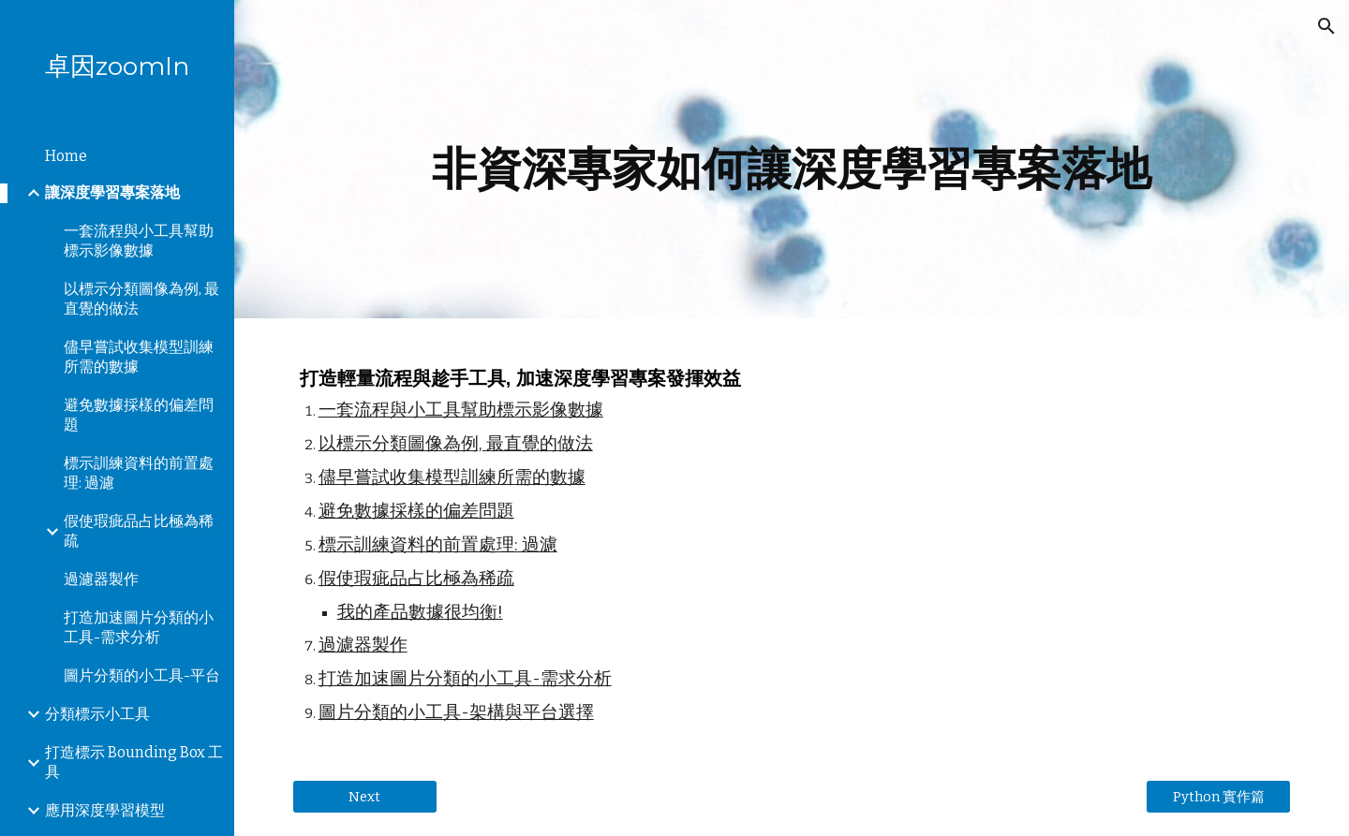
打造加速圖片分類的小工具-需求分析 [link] (139, 627)
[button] (1326, 26)
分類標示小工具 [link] (97, 714)
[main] (792, 159)
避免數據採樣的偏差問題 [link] (139, 414)
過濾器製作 (363, 645)
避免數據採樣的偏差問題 (416, 511)
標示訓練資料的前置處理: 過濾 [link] (139, 472)
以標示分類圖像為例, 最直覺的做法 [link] (141, 298)
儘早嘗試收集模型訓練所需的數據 (452, 477)
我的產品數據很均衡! (420, 612)
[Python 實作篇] (1218, 796)
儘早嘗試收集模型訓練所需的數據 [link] (139, 356)
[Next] (365, 796)
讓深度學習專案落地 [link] (112, 192)
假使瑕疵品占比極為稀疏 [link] (139, 531)
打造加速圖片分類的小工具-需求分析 (465, 678)
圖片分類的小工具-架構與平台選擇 (456, 712)
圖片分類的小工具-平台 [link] (142, 675)
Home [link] (66, 156)
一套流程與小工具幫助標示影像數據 (461, 410)
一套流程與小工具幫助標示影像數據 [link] (139, 240)
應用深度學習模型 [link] (105, 810)
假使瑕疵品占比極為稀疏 (416, 578)
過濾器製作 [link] (101, 579)
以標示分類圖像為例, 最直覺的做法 (456, 443)
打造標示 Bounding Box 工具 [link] (134, 762)
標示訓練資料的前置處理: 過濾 (438, 545)
